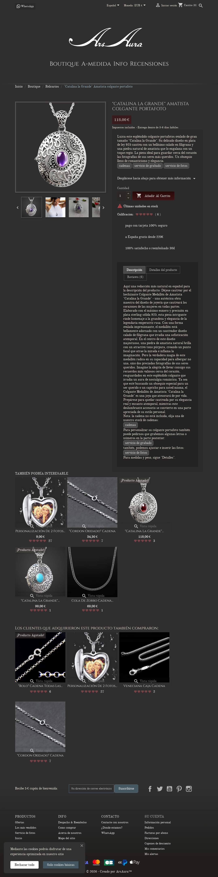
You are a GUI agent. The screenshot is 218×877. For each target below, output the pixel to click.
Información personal (158, 822)
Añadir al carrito (153, 196)
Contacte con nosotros (114, 822)
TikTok (199, 798)
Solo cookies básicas (60, 865)
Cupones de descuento (158, 843)
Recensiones (149, 63)
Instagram (189, 789)
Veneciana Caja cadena (144, 686)
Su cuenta (154, 817)
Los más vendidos (25, 827)
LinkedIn (199, 789)
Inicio (18, 838)
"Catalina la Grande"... (144, 531)
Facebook (150, 789)
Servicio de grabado (147, 166)
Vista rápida (41, 526)
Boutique (64, 63)
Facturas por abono (156, 833)
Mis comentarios (155, 848)
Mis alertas (151, 854)
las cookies (31, 849)
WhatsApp (108, 833)
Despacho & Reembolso (72, 822)
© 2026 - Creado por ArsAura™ (109, 872)
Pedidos (149, 827)
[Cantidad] (121, 195)
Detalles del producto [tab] (163, 270)
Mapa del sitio (66, 838)
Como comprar (67, 827)
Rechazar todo (24, 865)
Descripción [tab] (134, 270)
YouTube (169, 789)
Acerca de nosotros (69, 833)
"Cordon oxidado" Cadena (92, 531)
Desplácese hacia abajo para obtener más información (157, 178)
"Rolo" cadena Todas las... (40, 686)
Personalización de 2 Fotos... (40, 531)
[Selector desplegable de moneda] (140, 5)
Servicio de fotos (176, 166)
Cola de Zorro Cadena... (92, 600)
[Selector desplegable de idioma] (114, 5)
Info (120, 63)
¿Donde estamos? (111, 827)
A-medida (96, 63)
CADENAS (124, 166)
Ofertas (19, 822)
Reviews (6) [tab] (135, 277)
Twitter (160, 789)
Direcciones (152, 838)
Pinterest (179, 789)
